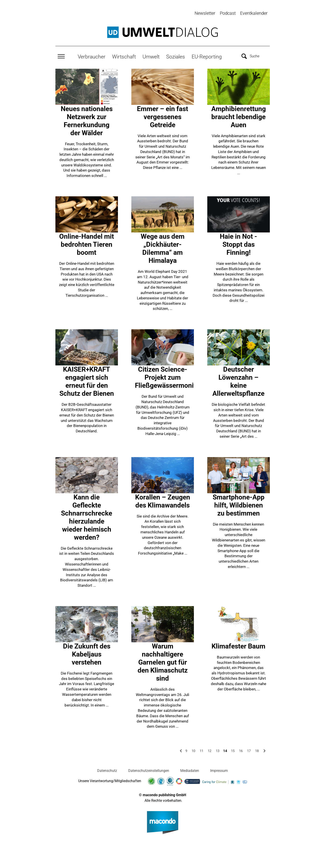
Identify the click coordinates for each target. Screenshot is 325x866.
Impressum (219, 770)
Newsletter (205, 13)
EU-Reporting (207, 56)
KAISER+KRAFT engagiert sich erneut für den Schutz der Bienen (86, 381)
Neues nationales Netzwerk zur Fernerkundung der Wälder (87, 120)
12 (209, 750)
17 (249, 750)
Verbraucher (91, 56)
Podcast (228, 13)
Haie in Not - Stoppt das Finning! (238, 244)
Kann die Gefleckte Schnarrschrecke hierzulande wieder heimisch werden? (86, 516)
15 (233, 750)
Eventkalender (254, 13)
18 (257, 750)
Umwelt (151, 56)
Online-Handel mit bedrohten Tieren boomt (86, 244)
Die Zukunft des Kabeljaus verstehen (86, 653)
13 (217, 750)
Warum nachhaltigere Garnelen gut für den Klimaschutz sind (163, 661)
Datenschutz (107, 770)
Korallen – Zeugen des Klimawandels (162, 500)
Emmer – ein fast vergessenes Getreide (162, 116)
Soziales (175, 56)
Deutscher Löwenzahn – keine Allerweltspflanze (238, 381)
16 (241, 750)
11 (201, 750)
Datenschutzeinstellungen (148, 770)
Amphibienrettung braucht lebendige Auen (238, 116)
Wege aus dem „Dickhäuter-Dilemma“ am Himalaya (163, 248)
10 (193, 750)
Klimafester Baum (238, 645)
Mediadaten (189, 770)
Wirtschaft (124, 56)
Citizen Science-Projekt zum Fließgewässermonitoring (173, 377)
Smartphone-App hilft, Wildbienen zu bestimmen (238, 504)
